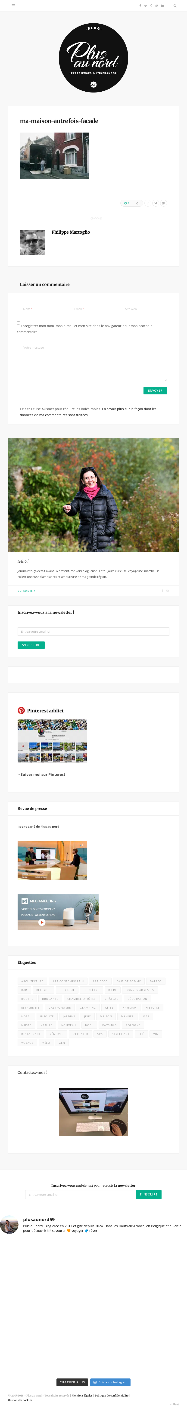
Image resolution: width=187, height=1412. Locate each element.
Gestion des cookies (20, 1400)
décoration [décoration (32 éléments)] (137, 998)
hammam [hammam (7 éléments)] (129, 1007)
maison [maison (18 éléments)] (106, 1016)
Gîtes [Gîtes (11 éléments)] (109, 1007)
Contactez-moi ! (32, 1072)
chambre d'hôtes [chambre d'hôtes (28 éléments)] (81, 998)
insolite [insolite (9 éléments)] (47, 1016)
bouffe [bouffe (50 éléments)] (27, 998)
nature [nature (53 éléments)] (46, 1025)
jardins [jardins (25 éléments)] (69, 1016)
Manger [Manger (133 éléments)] (127, 1016)
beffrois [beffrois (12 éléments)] (43, 990)
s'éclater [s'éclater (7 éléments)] (80, 1034)
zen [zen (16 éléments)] (62, 1042)
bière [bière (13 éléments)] (112, 990)
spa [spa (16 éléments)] (100, 1034)
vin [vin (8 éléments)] (156, 1034)
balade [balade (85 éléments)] (156, 981)
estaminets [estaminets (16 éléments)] (30, 1007)
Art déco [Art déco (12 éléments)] (100, 981)
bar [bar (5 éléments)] (24, 990)
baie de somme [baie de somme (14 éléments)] (129, 981)
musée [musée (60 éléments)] (26, 1025)
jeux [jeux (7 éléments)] (87, 1016)
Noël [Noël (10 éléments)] (89, 1025)
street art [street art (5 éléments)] (120, 1034)
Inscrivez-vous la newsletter (93, 1185)
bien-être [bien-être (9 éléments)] (91, 990)
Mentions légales (82, 1395)
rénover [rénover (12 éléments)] (57, 1034)
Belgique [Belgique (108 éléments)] (67, 990)
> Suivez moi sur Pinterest (41, 774)
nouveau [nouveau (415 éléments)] (68, 1025)
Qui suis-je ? (26, 590)
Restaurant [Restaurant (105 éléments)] (31, 1034)
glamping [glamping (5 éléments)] (88, 1007)
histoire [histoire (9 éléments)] (153, 1007)
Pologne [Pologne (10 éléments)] (133, 1025)
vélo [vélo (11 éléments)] (46, 1042)
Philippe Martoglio (71, 232)
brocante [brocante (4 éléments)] (50, 998)
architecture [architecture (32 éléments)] (32, 981)
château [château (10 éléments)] (112, 998)
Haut (174, 1404)
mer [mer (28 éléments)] (146, 1016)
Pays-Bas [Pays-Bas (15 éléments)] (109, 1025)
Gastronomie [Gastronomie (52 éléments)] (60, 1007)
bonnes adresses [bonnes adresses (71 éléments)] (140, 990)
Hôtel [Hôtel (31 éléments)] (26, 1016)
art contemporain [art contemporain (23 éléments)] (68, 981)
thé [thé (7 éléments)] (141, 1034)
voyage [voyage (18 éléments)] (27, 1042)
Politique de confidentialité (111, 1395)
